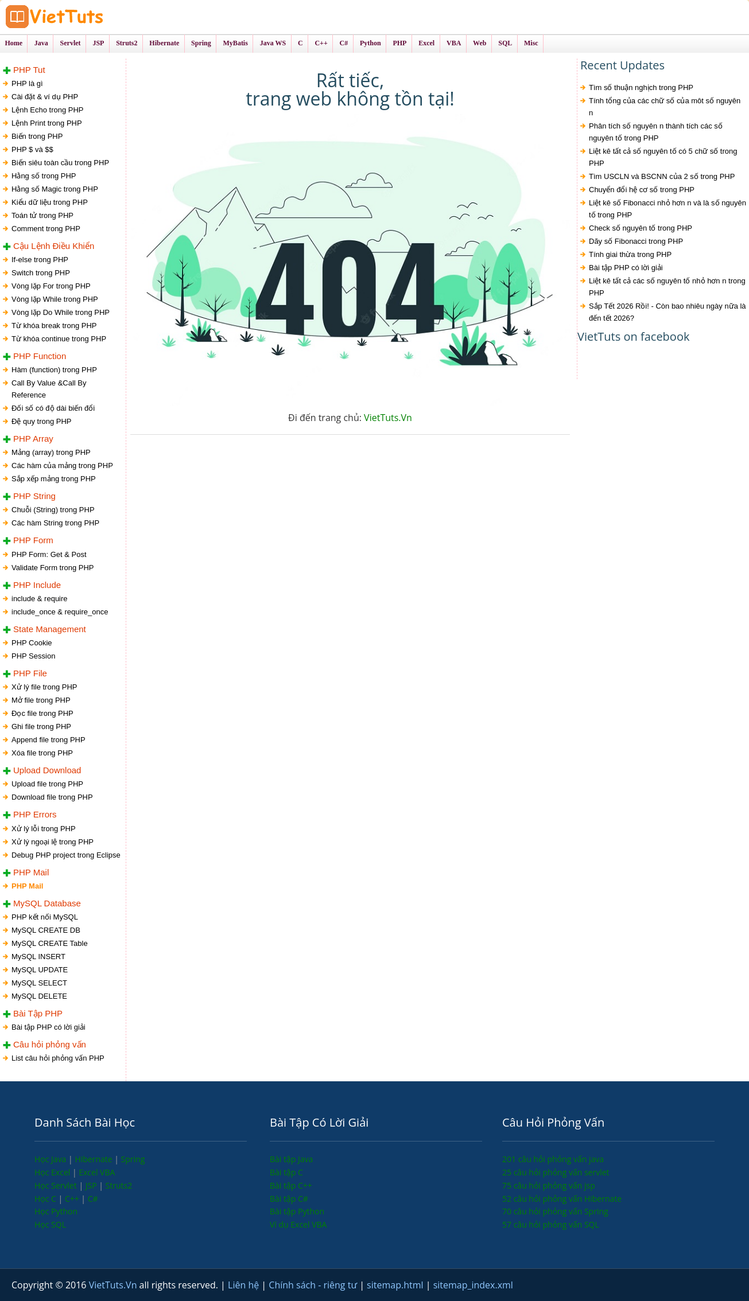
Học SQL (50, 1224)
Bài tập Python (297, 1211)
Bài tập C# (289, 1198)
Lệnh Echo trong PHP (47, 110)
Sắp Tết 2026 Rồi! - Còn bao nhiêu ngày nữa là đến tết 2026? (667, 312)
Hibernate (94, 1159)
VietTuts (97, 17)
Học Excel (53, 1172)
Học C (46, 1198)
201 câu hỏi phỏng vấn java (553, 1159)
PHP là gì (27, 83)
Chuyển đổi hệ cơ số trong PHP (641, 189)
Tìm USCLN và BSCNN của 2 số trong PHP (662, 176)
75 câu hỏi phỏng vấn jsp (548, 1185)
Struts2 (119, 1185)
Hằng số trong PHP (43, 176)
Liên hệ (244, 1285)
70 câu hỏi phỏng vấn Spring (555, 1211)
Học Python (55, 1211)
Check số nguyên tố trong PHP (640, 228)
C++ (73, 1198)
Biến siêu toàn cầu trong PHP (60, 162)
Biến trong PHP (37, 136)
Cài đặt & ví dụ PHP (44, 96)
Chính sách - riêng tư (314, 1285)
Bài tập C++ (291, 1185)
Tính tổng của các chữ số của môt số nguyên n (664, 106)
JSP (92, 1185)
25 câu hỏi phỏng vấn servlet (556, 1172)
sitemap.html (396, 1285)
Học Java (51, 1159)
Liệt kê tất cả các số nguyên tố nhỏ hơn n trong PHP (667, 286)
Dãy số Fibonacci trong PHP (636, 241)
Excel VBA (97, 1172)
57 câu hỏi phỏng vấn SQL (550, 1224)
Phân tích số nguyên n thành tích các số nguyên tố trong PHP (656, 132)
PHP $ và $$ (32, 149)
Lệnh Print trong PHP (46, 123)
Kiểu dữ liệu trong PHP (49, 202)
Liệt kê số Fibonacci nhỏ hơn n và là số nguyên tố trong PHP (667, 208)
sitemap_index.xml (473, 1285)
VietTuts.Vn (388, 417)
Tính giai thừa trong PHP (630, 254)
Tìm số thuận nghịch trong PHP (641, 87)
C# (93, 1198)
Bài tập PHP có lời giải (626, 267)
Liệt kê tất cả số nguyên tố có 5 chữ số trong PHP (663, 157)
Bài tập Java (291, 1159)
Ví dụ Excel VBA (298, 1224)
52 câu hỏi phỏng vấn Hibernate (562, 1198)
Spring (133, 1159)
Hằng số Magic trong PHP (54, 189)
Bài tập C (286, 1172)
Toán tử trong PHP (42, 215)
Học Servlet (56, 1185)
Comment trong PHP (45, 228)
